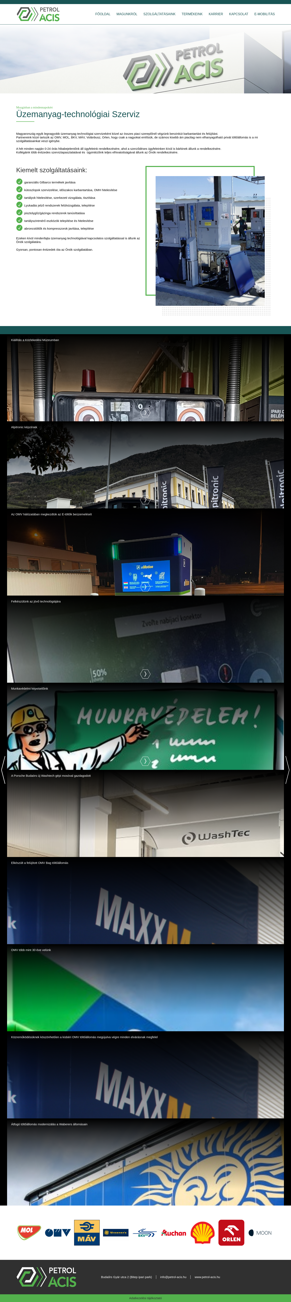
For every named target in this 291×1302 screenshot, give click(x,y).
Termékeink (192, 14)
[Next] (287, 770)
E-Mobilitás (264, 14)
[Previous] (4, 770)
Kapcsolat (238, 14)
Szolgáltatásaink (159, 14)
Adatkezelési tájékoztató (145, 1298)
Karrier (216, 14)
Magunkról (126, 14)
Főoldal (103, 14)
